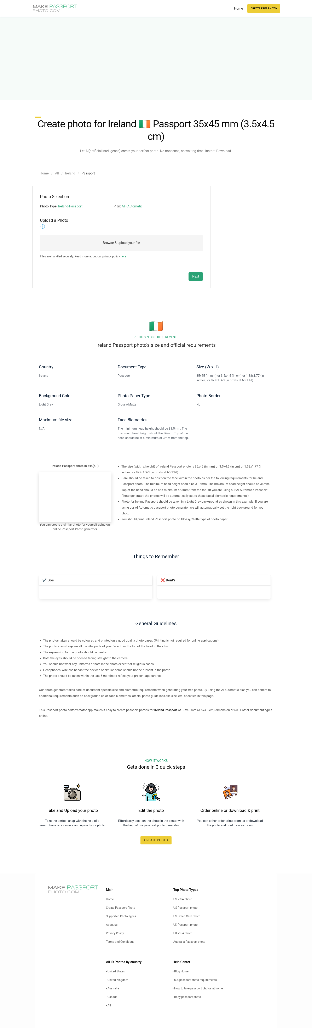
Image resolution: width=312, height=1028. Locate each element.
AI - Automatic (132, 206)
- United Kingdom (117, 980)
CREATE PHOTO (156, 840)
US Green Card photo (186, 916)
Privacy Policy (115, 933)
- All (108, 1005)
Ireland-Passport (70, 206)
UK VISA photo (182, 933)
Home (238, 8)
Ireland (70, 173)
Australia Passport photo (189, 941)
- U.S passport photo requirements (195, 980)
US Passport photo (185, 907)
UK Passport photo (185, 924)
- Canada (111, 997)
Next (195, 276)
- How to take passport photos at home (198, 988)
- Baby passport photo (187, 997)
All (57, 173)
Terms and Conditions (120, 941)
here (123, 256)
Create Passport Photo (120, 907)
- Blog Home (180, 971)
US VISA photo (182, 899)
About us (112, 924)
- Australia (112, 988)
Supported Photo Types (121, 916)
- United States (115, 971)
